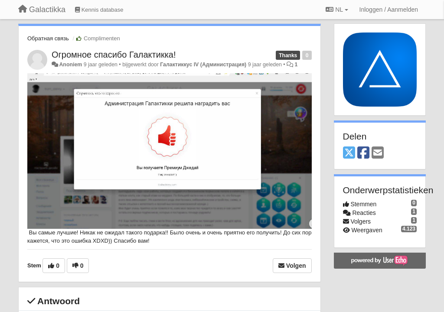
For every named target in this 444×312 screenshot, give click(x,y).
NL (337, 9)
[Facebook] (363, 153)
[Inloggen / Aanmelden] (388, 9)
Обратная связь (48, 38)
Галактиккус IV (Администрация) (203, 65)
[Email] (378, 153)
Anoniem (70, 65)
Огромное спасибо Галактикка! (114, 54)
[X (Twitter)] (349, 153)
